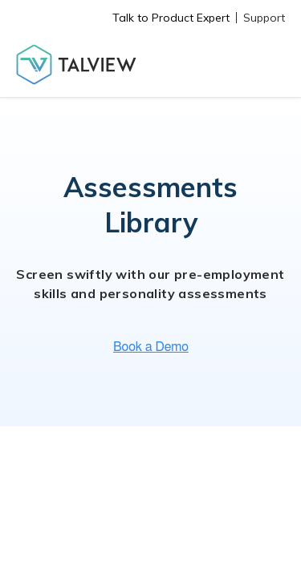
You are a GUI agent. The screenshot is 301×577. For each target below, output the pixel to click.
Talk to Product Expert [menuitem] (171, 17)
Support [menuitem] (264, 17)
